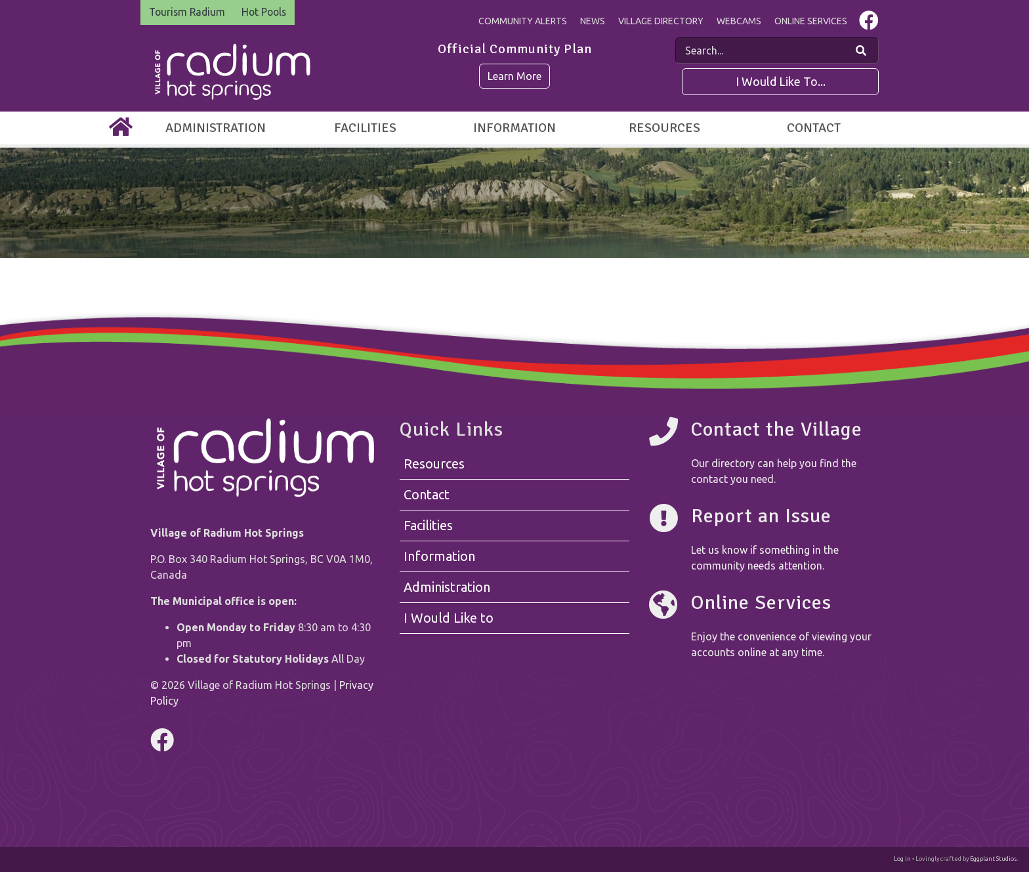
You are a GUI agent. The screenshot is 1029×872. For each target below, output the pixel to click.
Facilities (365, 127)
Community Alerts (522, 21)
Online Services (810, 21)
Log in (902, 859)
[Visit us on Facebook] (869, 24)
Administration (215, 127)
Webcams (739, 21)
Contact (814, 127)
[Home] (121, 128)
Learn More (514, 76)
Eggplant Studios (993, 859)
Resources (664, 127)
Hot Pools (269, 12)
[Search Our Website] (861, 50)
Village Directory (661, 21)
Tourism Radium (188, 12)
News (592, 21)
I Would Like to (449, 617)
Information (514, 127)
